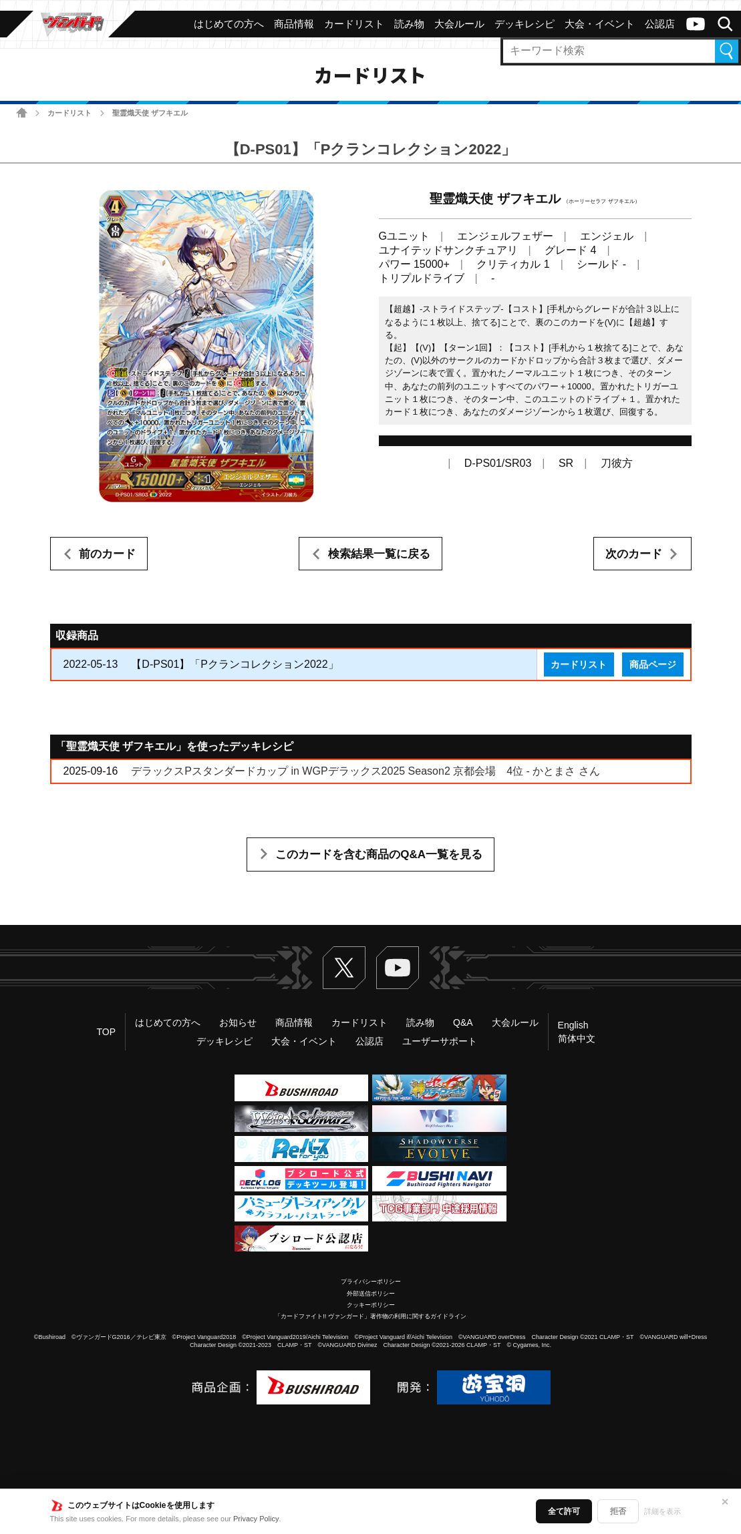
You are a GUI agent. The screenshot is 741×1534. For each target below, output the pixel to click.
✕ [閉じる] (725, 1502)
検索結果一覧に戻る (379, 554)
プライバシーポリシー (371, 1281)
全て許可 (564, 1511)
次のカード (633, 554)
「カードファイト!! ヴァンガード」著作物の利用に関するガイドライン (370, 1316)
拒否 (618, 1511)
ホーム (21, 112)
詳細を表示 (662, 1511)
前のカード (107, 554)
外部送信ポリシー (371, 1293)
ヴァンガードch (695, 24)
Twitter (344, 967)
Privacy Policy (256, 1519)
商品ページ (652, 664)
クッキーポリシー (371, 1305)
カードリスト (69, 113)
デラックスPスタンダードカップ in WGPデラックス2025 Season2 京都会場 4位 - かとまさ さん (365, 771)
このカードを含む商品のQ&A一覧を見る (378, 854)
